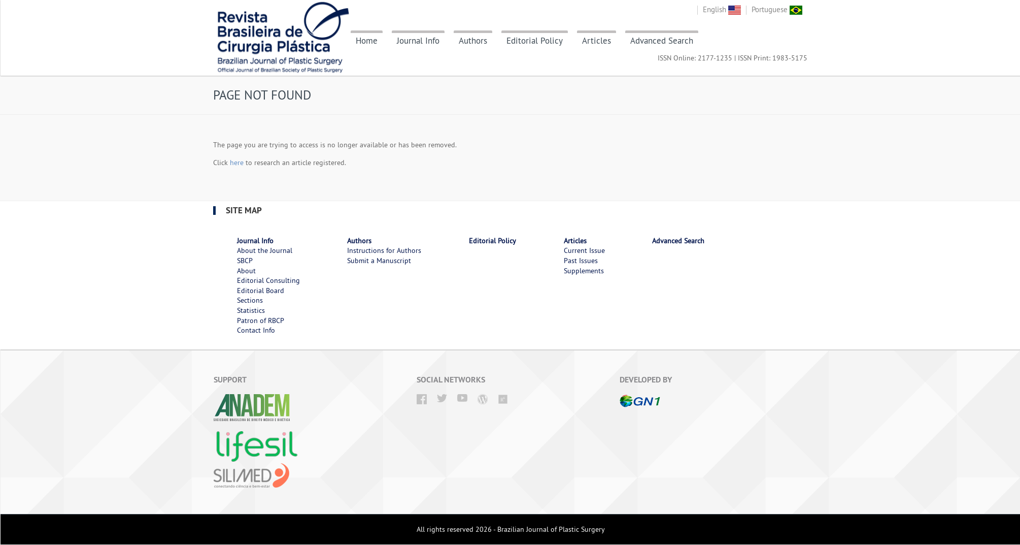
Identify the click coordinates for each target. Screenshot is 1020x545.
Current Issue (584, 250)
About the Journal (264, 250)
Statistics (251, 310)
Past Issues (581, 260)
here (237, 162)
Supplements (584, 270)
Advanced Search (661, 40)
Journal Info (418, 40)
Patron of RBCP (260, 320)
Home (367, 40)
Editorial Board (260, 290)
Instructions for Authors (384, 250)
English (722, 9)
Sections (250, 300)
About (246, 270)
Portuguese (777, 9)
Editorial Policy (534, 40)
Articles (596, 40)
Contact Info (256, 330)
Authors (473, 40)
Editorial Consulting (268, 280)
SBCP (245, 260)
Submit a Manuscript (379, 260)
